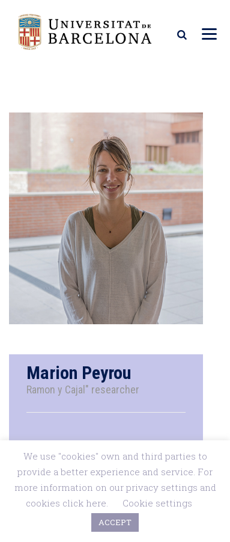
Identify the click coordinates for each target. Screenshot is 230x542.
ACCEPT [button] (115, 522)
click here (84, 503)
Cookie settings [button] (157, 503)
